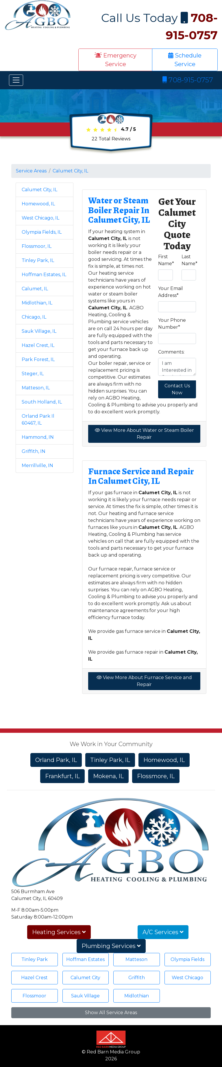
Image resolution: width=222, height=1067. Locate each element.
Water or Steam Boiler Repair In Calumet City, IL (119, 209)
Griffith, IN (33, 451)
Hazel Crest (34, 977)
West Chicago (187, 977)
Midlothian (136, 996)
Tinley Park (34, 959)
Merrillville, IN (37, 465)
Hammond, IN (38, 437)
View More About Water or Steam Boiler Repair (144, 433)
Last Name (189, 260)
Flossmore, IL (156, 776)
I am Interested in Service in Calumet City (177, 367)
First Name (166, 260)
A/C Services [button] (163, 932)
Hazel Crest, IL (38, 345)
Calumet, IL (35, 288)
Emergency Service (115, 60)
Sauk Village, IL (39, 331)
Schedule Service (184, 60)
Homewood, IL (38, 204)
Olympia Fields (187, 959)
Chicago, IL (34, 317)
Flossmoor (34, 996)
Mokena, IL (108, 776)
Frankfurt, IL (62, 776)
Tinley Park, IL (38, 260)
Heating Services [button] (59, 932)
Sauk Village (85, 996)
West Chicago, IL (40, 218)
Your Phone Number (172, 323)
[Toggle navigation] (16, 80)
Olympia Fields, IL (42, 232)
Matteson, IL (36, 388)
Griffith (136, 977)
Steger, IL (33, 373)
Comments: (171, 352)
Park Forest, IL (38, 359)
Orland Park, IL (56, 759)
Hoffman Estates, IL (44, 274)
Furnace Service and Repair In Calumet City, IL (141, 476)
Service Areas (31, 171)
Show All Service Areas (111, 1012)
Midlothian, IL (37, 303)
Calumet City (85, 977)
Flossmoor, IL (36, 246)
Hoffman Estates (85, 959)
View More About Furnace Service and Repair (144, 681)
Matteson (136, 959)
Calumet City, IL (70, 171)
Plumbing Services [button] (111, 946)
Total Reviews (111, 139)
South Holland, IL (42, 402)
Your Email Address (170, 292)
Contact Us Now (177, 389)
